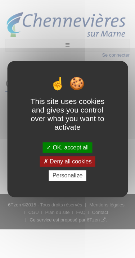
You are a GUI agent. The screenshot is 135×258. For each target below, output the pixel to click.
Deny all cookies (68, 161)
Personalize (68, 176)
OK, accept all (67, 147)
